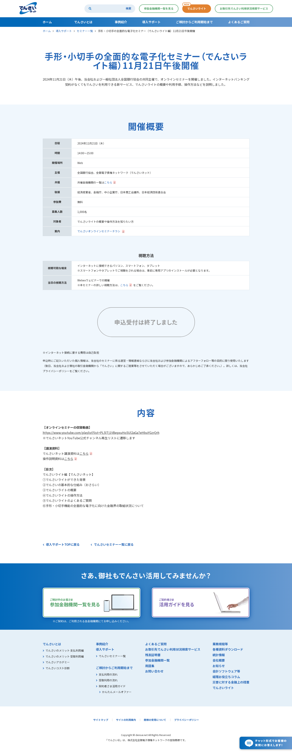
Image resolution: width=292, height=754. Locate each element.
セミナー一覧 (85, 31)
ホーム (47, 31)
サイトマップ (100, 720)
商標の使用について (155, 720)
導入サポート (64, 31)
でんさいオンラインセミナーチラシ (98, 231)
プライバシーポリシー (186, 720)
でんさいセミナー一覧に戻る (114, 544)
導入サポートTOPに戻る (63, 544)
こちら (108, 182)
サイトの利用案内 (126, 720)
